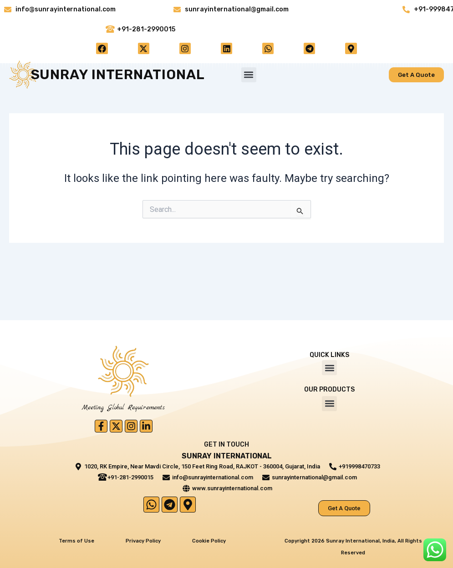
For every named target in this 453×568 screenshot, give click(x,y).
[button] (248, 76)
